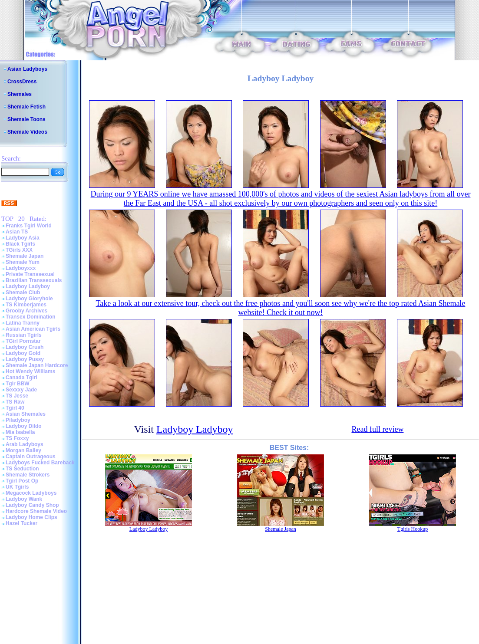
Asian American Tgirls (33, 329)
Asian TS (17, 232)
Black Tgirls (20, 244)
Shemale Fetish (26, 107)
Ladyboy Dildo (24, 426)
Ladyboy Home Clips (31, 517)
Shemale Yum (23, 262)
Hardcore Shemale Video (36, 511)
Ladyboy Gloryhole (29, 299)
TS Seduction (22, 469)
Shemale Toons (26, 119)
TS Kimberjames (26, 305)
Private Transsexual (30, 274)
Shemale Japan (24, 256)
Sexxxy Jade (21, 390)
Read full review (377, 429)
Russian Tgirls (24, 335)
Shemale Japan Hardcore (37, 365)
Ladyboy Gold (23, 353)
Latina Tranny (23, 323)
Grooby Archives (26, 311)
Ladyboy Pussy (25, 359)
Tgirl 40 (15, 408)
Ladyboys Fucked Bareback (40, 463)
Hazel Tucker (21, 523)
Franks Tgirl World (29, 226)
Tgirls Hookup (412, 529)
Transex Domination (31, 317)
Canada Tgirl (21, 378)
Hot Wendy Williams (30, 371)
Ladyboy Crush (24, 347)
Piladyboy (18, 420)
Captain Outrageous (31, 456)
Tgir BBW (18, 384)
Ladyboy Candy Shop (32, 505)
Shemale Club (23, 292)
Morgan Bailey (23, 450)
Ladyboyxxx (21, 268)
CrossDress (21, 82)
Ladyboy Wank (24, 499)
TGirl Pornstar (23, 341)
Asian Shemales (26, 414)
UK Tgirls (17, 487)
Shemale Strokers (28, 475)
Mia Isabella (20, 432)
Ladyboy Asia (23, 238)
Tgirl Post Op (22, 481)
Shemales (19, 94)
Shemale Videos (27, 132)
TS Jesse (17, 396)
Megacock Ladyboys (31, 493)
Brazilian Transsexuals (34, 280)
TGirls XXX (19, 250)
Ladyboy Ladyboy (28, 286)
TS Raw (15, 402)
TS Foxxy (17, 438)
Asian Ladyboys (27, 69)
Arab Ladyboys (24, 444)
